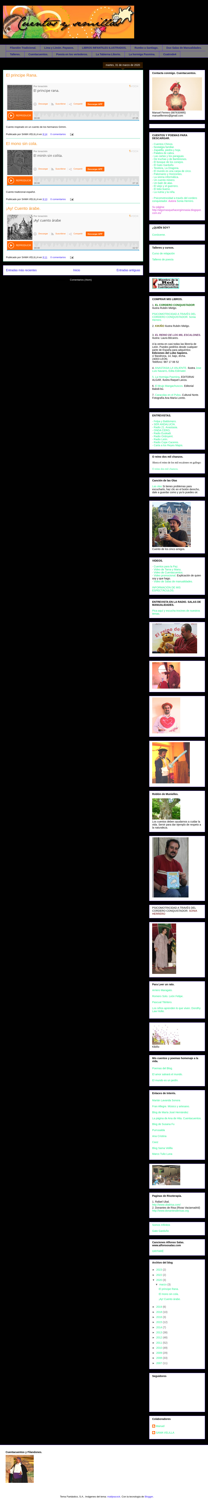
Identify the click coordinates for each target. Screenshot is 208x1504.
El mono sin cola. (21, 143)
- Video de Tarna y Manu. (166, 569)
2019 (159, 1306)
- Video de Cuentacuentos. (167, 572)
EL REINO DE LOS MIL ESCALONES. (178, 334)
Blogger (149, 1496)
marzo (163, 1284)
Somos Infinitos (161, 1224)
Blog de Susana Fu (163, 1124)
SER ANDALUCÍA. (165, 424)
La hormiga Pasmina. (142, 54)
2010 (159, 1347)
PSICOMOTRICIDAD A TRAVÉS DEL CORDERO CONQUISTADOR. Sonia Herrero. (174, 316)
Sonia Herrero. (185, 200)
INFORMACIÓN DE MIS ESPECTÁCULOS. (166, 589)
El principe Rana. (21, 75)
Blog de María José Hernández (170, 1112)
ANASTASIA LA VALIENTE (170, 367)
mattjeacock (113, 1496)
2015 (159, 1322)
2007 (159, 1363)
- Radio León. (160, 439)
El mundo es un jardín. (165, 1080)
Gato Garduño (160, 1230)
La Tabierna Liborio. (108, 54)
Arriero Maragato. (162, 990)
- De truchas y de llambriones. (169, 159)
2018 (159, 1311)
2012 (159, 1337)
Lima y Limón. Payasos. (59, 47)
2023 (159, 1269)
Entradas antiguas (128, 270)
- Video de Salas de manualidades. (172, 581)
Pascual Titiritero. (162, 1002)
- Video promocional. (164, 575)
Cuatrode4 (169, 54)
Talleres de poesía (163, 259)
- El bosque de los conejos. (168, 162)
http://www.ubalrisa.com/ (166, 1204)
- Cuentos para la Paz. (165, 566)
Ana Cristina (159, 1136)
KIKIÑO (159, 325)
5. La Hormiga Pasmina (166, 376)
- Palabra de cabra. (163, 153)
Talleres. (15, 54)
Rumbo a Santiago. (146, 47)
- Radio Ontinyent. (162, 436)
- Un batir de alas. (162, 183)
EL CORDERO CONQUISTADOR (175, 304)
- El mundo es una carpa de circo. (171, 171)
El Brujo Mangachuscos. (169, 385)
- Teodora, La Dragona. (165, 168)
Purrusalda (158, 1130)
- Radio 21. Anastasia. (165, 427)
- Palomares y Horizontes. (167, 174)
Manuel (160, 1426)
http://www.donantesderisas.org (170, 1210)
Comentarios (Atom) (81, 279)
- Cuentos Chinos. (162, 144)
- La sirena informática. (165, 177)
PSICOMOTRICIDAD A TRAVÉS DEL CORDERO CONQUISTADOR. (174, 909)
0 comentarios (58, 134)
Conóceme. (159, 234)
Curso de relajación (163, 253)
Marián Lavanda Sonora (166, 1100)
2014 (159, 1327)
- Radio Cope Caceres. (165, 442)
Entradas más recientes (21, 270)
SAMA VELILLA (165, 1432)
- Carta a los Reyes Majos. (167, 445)
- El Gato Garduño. (163, 165)
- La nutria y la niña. (163, 192)
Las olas (157, 486)
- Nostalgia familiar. (163, 147)
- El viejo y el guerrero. (165, 186)
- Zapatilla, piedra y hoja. (166, 150)
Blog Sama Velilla (162, 1148)
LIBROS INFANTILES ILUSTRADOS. (104, 47)
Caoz (155, 1142)
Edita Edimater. (177, 370)
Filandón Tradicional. (23, 47)
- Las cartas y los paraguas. (168, 156)
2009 (159, 1352)
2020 (159, 1279)
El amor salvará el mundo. (167, 1074)
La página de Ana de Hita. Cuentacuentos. (176, 1118)
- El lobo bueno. (161, 189)
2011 (159, 1342)
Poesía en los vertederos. (72, 54)
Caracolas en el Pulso (168, 394)
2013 (159, 1332)
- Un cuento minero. (163, 180)
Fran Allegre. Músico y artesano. (171, 1106)
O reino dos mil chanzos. (165, 469)
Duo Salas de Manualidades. (184, 47)
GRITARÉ (158, 1251)
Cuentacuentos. (38, 54)
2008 (159, 1357)
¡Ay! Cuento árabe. (23, 208)
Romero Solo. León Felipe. (167, 996)
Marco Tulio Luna (162, 1153)
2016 (159, 1317)
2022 (159, 1274)
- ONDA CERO (161, 430)
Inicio (76, 270)
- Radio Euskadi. (161, 433)
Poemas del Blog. (162, 1068)
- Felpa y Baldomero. (164, 421)
